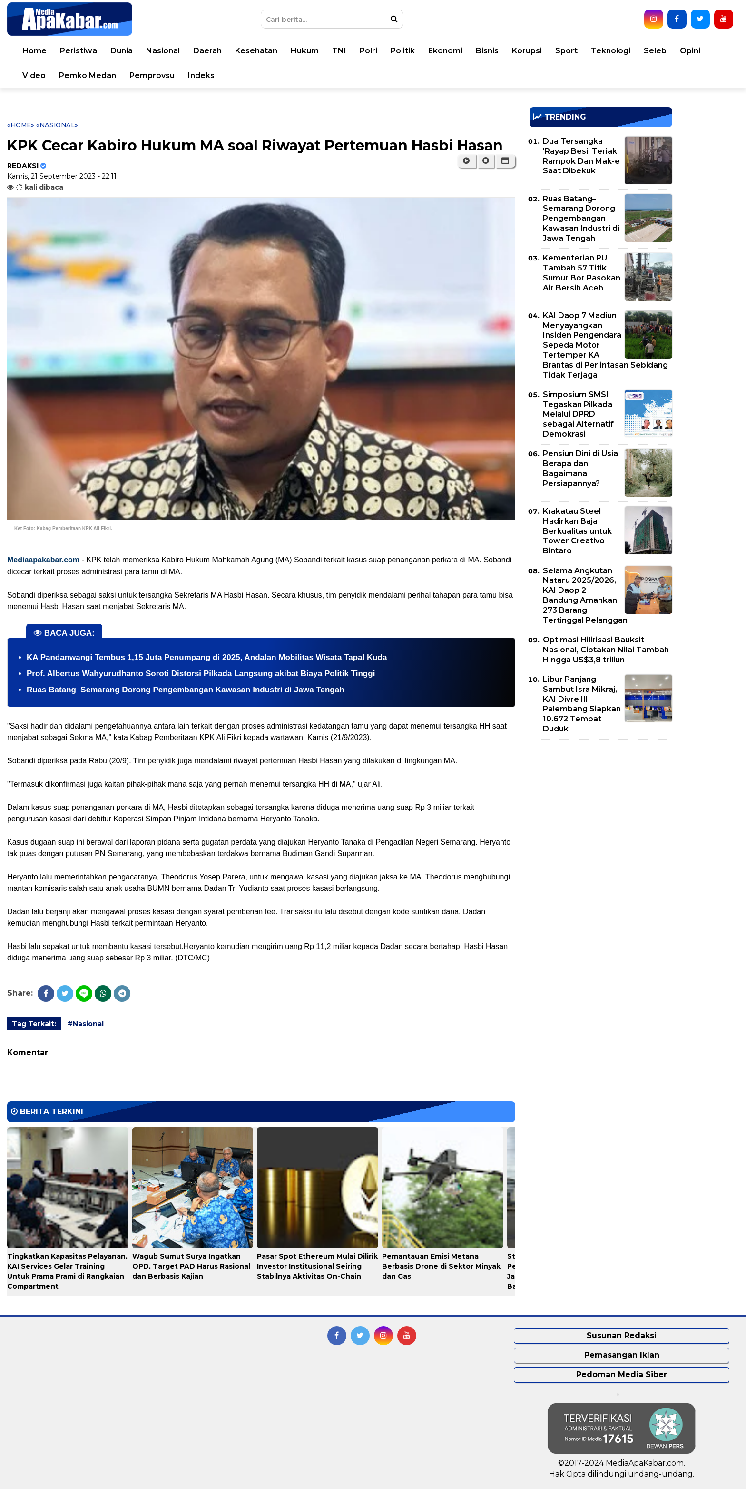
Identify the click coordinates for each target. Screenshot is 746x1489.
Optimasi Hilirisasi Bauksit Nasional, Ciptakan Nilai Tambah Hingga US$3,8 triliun (606, 649)
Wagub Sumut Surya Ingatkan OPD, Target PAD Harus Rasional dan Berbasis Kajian (191, 1266)
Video (34, 75)
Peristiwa (78, 50)
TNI (339, 50)
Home (34, 50)
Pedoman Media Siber (621, 1374)
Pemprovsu (152, 75)
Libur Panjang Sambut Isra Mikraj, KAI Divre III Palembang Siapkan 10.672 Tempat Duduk (582, 704)
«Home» (20, 125)
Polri (368, 50)
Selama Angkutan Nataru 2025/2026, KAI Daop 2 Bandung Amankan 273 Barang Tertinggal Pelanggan (585, 595)
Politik (403, 50)
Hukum (305, 50)
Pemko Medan (87, 75)
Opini (690, 50)
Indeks (201, 75)
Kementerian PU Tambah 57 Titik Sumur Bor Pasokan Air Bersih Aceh (581, 272)
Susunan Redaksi (622, 1335)
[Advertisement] (601, 813)
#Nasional (86, 1023)
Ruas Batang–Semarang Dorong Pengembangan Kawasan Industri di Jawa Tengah (185, 689)
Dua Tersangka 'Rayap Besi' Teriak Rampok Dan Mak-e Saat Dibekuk (581, 156)
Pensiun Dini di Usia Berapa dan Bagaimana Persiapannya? (580, 468)
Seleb (655, 50)
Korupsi (527, 50)
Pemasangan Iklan (621, 1354)
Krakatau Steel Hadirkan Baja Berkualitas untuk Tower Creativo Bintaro (577, 531)
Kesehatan (256, 50)
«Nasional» (57, 125)
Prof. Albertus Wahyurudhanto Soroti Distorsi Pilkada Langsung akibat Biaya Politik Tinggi (201, 673)
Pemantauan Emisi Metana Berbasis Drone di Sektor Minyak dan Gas (441, 1266)
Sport (566, 50)
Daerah (207, 50)
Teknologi (610, 50)
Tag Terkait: (34, 1023)
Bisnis (487, 50)
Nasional (163, 50)
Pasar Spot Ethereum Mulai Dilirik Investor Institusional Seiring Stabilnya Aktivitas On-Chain (317, 1266)
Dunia (121, 50)
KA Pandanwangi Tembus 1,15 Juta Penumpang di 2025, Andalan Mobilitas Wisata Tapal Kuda (207, 657)
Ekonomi (445, 50)
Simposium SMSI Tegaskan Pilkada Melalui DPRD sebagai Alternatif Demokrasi (578, 414)
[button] (505, 161)
